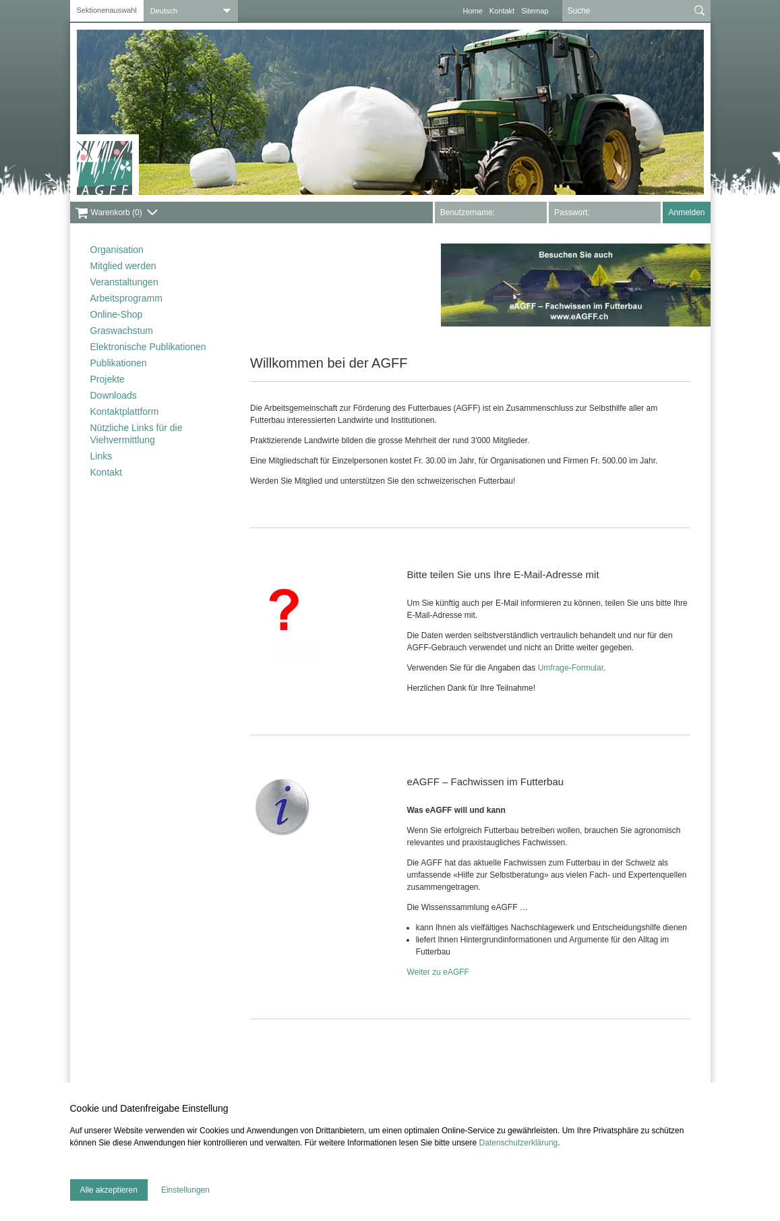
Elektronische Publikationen (148, 346)
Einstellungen (185, 1190)
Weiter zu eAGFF (438, 972)
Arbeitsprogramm (126, 298)
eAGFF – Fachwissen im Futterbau (485, 781)
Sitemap (534, 11)
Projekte (107, 379)
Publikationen (118, 363)
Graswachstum (121, 330)
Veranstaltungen (124, 282)
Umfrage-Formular (570, 668)
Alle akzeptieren (109, 1190)
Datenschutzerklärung (518, 1142)
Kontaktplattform (124, 411)
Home (472, 11)
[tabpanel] (390, 112)
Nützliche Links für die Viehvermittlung (136, 433)
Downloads (113, 395)
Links (101, 456)
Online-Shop (116, 314)
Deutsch (163, 11)
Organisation (117, 249)
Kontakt (501, 11)
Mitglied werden (123, 265)
